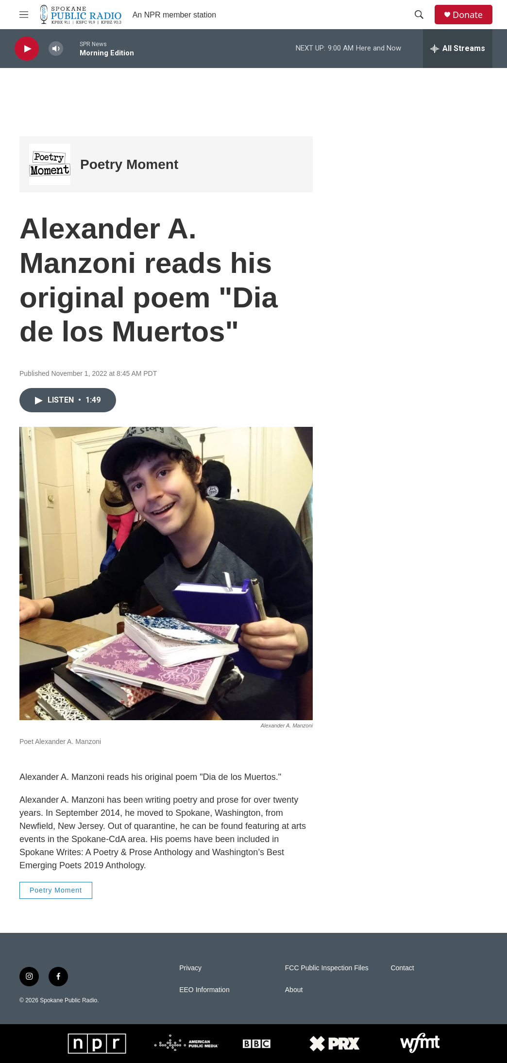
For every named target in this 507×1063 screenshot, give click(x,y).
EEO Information (204, 990)
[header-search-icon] (419, 14)
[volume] (56, 49)
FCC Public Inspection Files (327, 968)
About (294, 990)
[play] (26, 48)
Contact (402, 968)
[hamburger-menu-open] (24, 14)
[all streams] (457, 48)
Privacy (190, 968)
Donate (468, 15)
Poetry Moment (129, 164)
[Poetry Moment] (49, 164)
